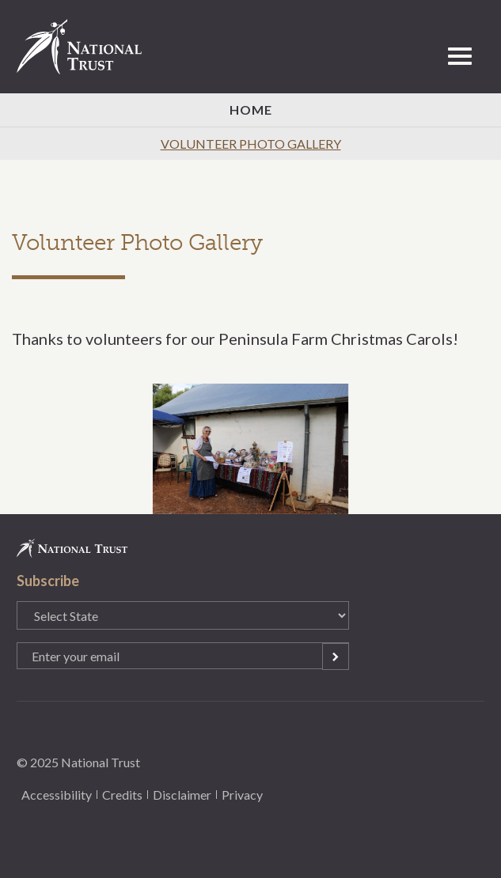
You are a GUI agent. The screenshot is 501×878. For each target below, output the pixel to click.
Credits (122, 794)
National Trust (86, 46)
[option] (250, 449)
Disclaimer (182, 794)
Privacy (242, 794)
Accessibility (56, 794)
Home (251, 109)
